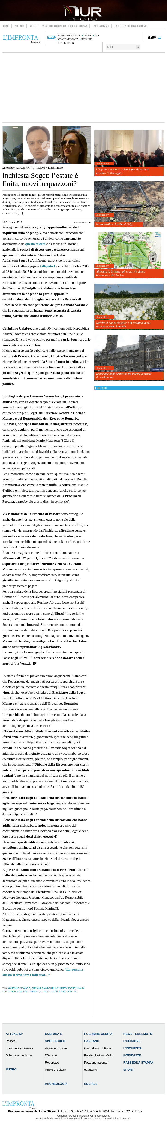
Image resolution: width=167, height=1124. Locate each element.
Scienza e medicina (19, 1055)
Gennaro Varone (43, 988)
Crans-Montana (68, 39)
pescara (16, 991)
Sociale (91, 1083)
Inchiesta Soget (65, 988)
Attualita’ (14, 1034)
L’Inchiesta (132, 1048)
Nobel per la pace (69, 35)
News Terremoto (137, 1034)
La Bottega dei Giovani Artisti (131, 26)
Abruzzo (8, 168)
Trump (87, 35)
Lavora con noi (101, 26)
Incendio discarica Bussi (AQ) (114, 224)
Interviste (132, 1055)
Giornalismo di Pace (97, 1048)
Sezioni (153, 37)
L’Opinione (131, 1041)
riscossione (31, 991)
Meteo (33, 26)
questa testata (35, 244)
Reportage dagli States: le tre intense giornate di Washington (124, 375)
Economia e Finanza (19, 1048)
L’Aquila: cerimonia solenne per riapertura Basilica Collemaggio (122, 171)
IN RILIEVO (39, 168)
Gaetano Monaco (19, 988)
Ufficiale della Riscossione (58, 991)
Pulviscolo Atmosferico (99, 1055)
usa (97, 35)
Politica (10, 1041)
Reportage (52, 1062)
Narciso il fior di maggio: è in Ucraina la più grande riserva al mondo (123, 324)
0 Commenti (80, 222)
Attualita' (23, 168)
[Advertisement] (83, 87)
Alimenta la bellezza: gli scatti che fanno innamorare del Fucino (120, 273)
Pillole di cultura (55, 1069)
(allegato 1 (47, 266)
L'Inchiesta (55, 168)
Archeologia (56, 1083)
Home (6, 26)
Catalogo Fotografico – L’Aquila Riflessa (64, 26)
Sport (128, 1069)
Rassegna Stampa (138, 1062)
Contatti (19, 26)
